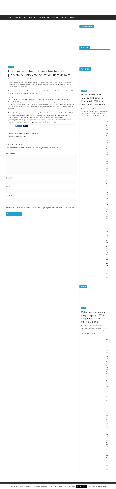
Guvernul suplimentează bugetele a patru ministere (107, 197)
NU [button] (85, 486)
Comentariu (11, 153)
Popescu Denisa (14, 79)
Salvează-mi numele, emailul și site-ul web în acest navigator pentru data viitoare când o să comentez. (40, 208)
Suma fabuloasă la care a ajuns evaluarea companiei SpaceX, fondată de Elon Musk (107, 432)
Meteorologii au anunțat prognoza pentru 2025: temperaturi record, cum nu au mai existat (93, 316)
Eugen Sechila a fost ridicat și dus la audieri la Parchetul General (107, 248)
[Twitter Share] (25, 126)
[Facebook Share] (18, 126)
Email (8, 187)
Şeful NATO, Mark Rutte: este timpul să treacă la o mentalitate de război (23, 135)
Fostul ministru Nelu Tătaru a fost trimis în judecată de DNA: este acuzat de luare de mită (93, 99)
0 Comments (34, 79)
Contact (72, 17)
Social (10, 17)
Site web (9, 196)
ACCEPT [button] (79, 486)
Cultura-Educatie (30, 17)
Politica (55, 17)
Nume (9, 178)
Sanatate (18, 17)
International (44, 17)
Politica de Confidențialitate (97, 486)
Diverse (63, 17)
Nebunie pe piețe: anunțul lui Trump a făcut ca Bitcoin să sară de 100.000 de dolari (107, 363)
